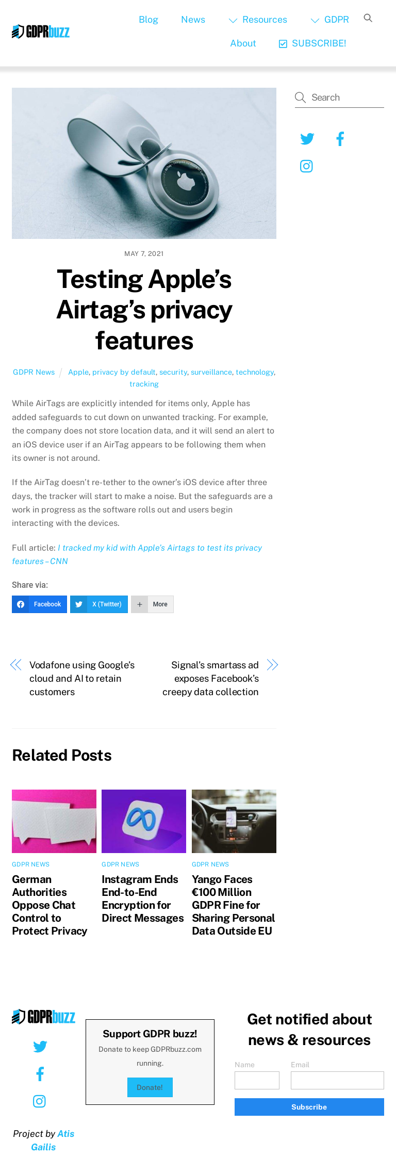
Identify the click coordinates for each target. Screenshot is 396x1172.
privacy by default (124, 371)
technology (255, 371)
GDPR (329, 19)
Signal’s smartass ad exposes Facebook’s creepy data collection (210, 679)
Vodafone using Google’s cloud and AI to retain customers (82, 679)
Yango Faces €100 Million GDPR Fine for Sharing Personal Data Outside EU (233, 905)
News (193, 19)
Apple (78, 371)
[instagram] (309, 165)
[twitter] (309, 138)
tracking (144, 383)
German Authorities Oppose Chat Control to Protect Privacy (50, 905)
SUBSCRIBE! (312, 43)
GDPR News (34, 371)
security (173, 371)
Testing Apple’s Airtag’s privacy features (144, 309)
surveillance (211, 371)
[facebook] (342, 138)
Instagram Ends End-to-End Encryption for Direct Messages (143, 898)
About (243, 43)
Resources (257, 19)
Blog (148, 19)
